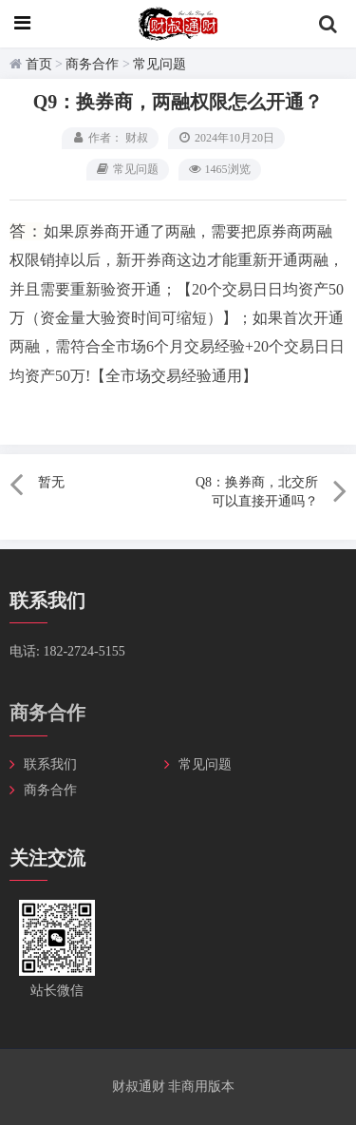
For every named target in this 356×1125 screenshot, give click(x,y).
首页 (39, 64)
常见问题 (159, 64)
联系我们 (50, 764)
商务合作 (92, 64)
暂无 (51, 482)
